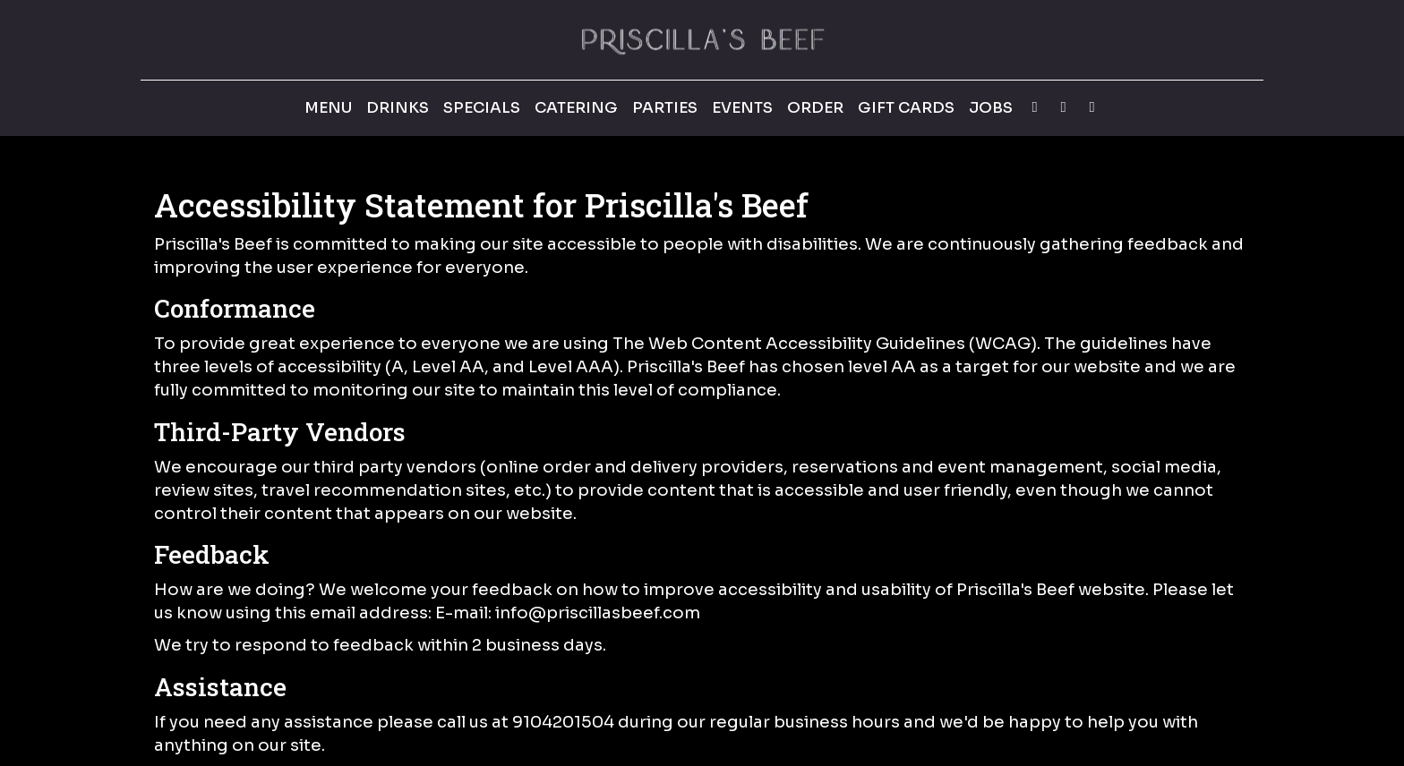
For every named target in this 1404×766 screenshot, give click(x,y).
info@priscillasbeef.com (597, 612)
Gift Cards (906, 107)
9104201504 (563, 721)
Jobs (991, 107)
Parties (665, 107)
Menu (328, 107)
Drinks (397, 107)
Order (815, 107)
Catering (576, 107)
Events (742, 107)
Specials (481, 107)
